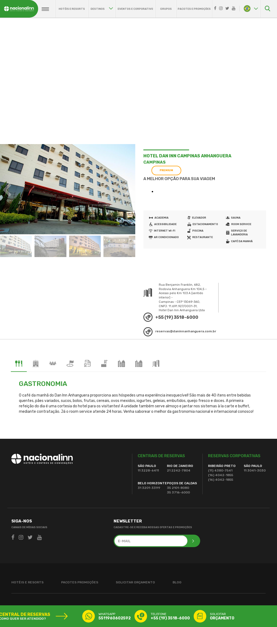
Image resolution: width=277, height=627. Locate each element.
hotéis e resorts (72, 9)
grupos (166, 9)
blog (177, 582)
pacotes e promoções (194, 9)
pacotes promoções (79, 582)
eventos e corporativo (135, 9)
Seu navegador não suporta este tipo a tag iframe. (187, 193)
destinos (102, 9)
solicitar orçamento (135, 582)
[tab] (19, 364)
